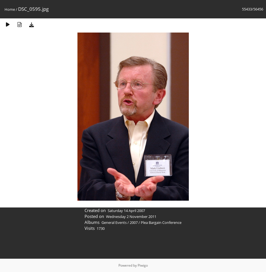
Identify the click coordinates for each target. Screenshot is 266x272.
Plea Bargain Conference (161, 222)
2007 (134, 222)
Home (10, 9)
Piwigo (143, 265)
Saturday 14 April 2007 (126, 210)
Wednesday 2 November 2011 (131, 216)
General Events (114, 222)
